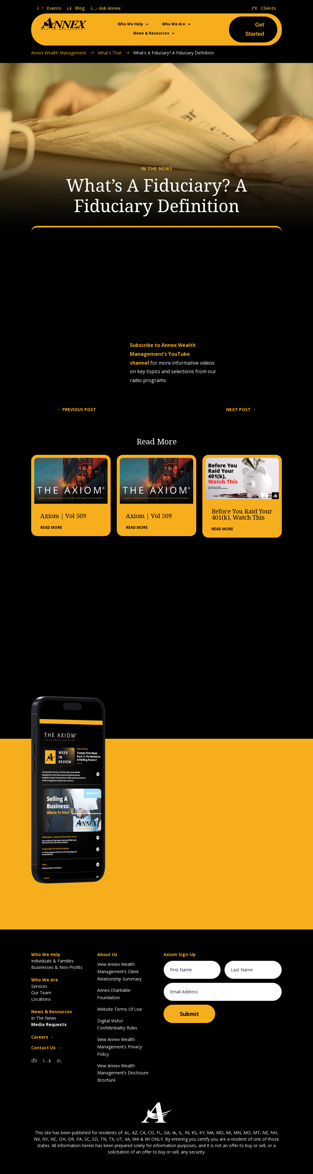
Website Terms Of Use (119, 1009)
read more (51, 527)
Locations (41, 999)
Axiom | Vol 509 (63, 516)
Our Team (41, 993)
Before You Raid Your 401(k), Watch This (242, 514)
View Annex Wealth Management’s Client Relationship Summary (119, 971)
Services (39, 986)
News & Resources (151, 33)
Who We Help (130, 24)
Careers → (42, 1037)
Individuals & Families (52, 961)
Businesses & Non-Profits (57, 967)
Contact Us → (46, 1048)
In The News (43, 1018)
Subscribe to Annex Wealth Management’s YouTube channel (163, 354)
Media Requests (49, 1024)
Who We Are (173, 24)
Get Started (254, 29)
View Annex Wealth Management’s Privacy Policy (119, 1046)
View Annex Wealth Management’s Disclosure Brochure (123, 1073)
